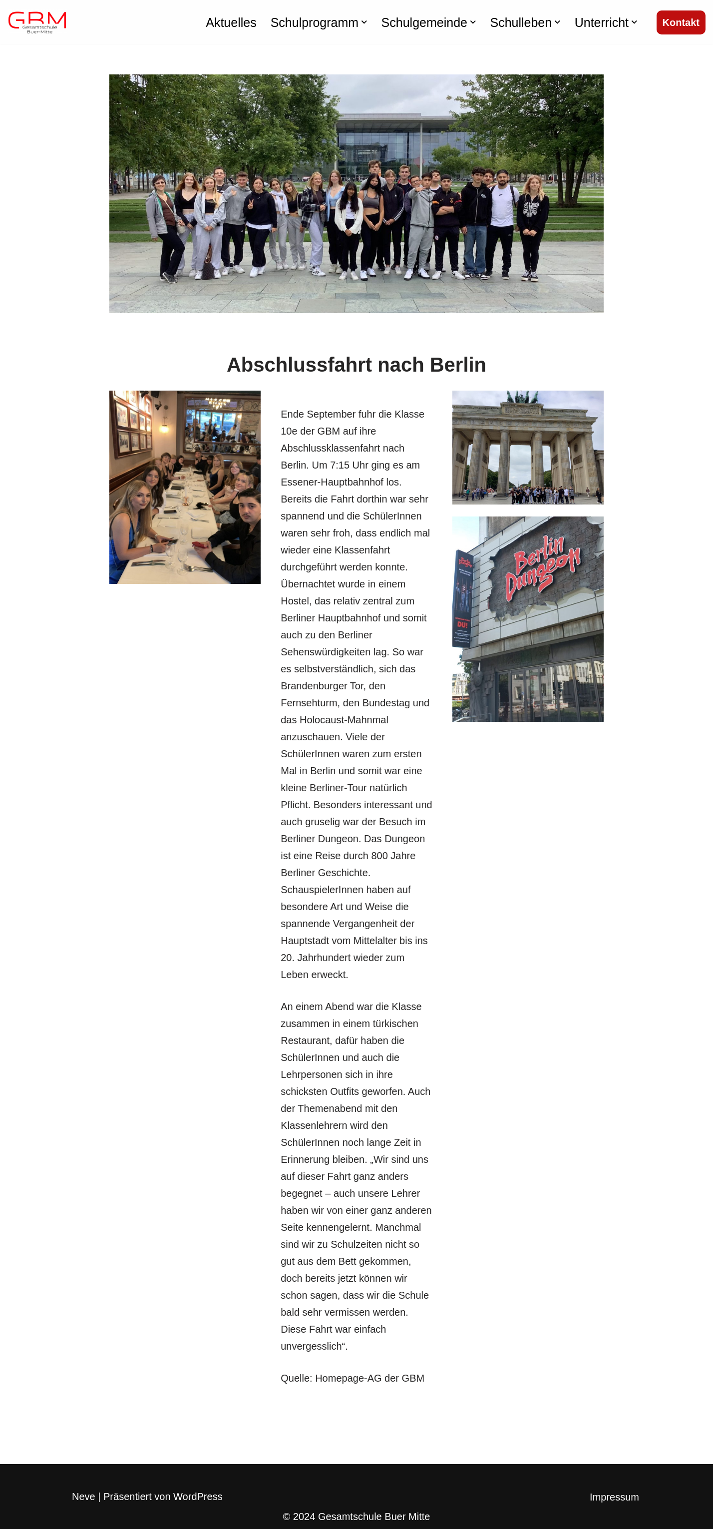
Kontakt (681, 22)
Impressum (614, 1497)
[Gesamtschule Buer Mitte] (37, 22)
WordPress (198, 1496)
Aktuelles (231, 22)
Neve (83, 1496)
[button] (364, 22)
